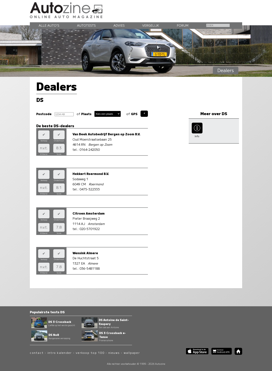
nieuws (114, 353)
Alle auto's (49, 25)
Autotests (86, 25)
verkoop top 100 (90, 353)
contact (37, 353)
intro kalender (60, 353)
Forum (183, 25)
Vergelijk (150, 25)
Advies (119, 25)
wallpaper (132, 353)
